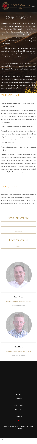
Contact (18, 416)
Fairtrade (18, 224)
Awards (18, 409)
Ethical (18, 231)
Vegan (18, 246)
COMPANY (18, 398)
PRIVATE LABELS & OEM (18, 413)
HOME (18, 394)
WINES (18, 402)
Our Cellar (18, 405)
